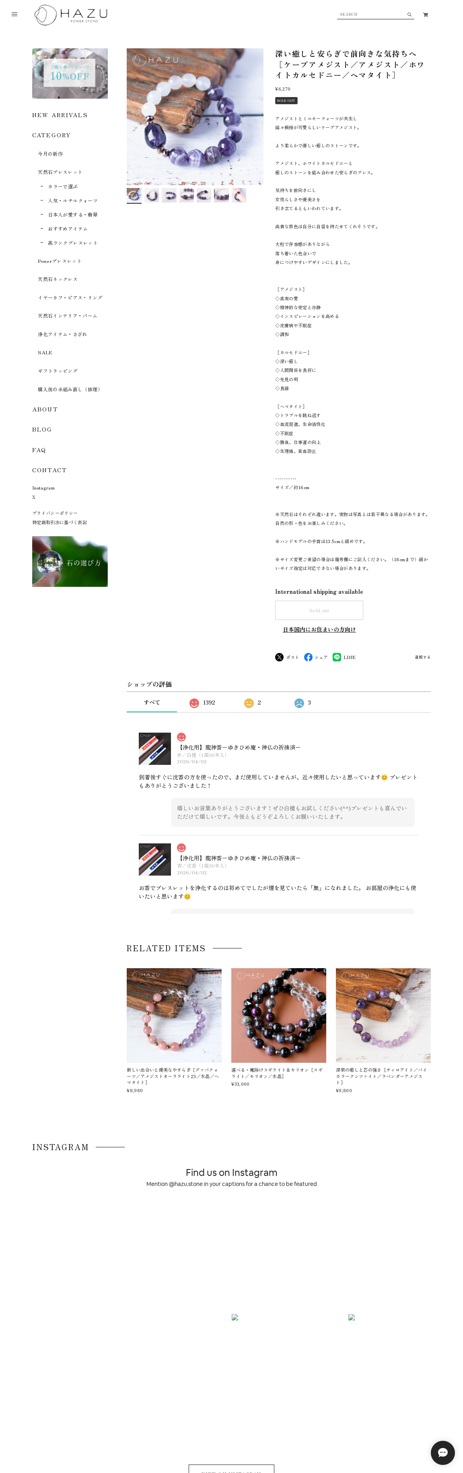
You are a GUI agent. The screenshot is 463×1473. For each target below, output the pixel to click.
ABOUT (45, 409)
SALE (45, 352)
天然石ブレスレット (60, 171)
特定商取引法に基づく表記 (59, 522)
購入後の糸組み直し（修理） (70, 389)
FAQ (39, 449)
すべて (152, 702)
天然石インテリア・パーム (67, 315)
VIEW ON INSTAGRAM (231, 1226)
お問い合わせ (164, 1425)
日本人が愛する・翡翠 (73, 214)
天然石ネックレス (58, 278)
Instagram (43, 487)
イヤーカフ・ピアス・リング (70, 297)
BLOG (42, 429)
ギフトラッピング (58, 370)
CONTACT (49, 469)
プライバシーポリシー (55, 513)
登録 (405, 1357)
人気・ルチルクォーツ (73, 200)
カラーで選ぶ (63, 186)
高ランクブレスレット (73, 242)
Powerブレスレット (60, 260)
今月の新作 (50, 153)
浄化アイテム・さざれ (63, 334)
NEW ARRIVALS (60, 114)
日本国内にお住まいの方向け (319, 629)
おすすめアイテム (68, 228)
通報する (423, 657)
